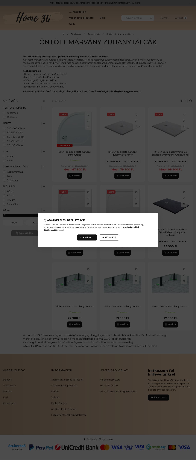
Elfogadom (87, 237)
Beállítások (109, 237)
